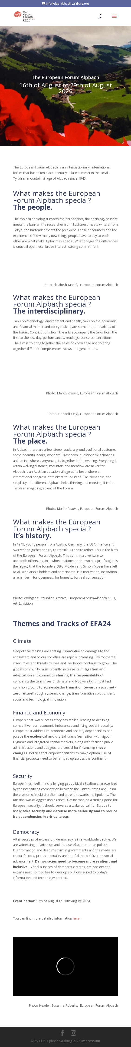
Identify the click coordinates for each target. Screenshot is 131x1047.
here (76, 918)
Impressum (90, 1041)
